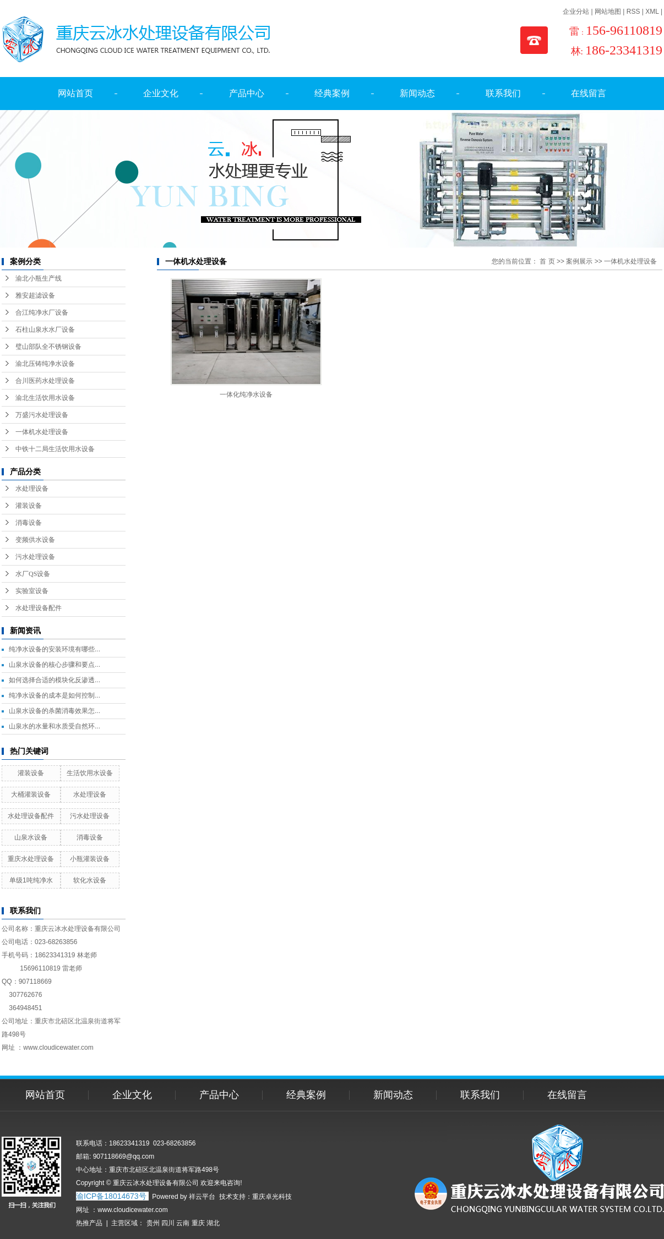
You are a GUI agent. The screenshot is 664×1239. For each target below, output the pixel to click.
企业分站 (576, 11)
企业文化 (160, 93)
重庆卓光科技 (272, 1196)
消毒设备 (28, 523)
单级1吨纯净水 (31, 880)
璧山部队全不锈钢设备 (48, 346)
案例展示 (579, 261)
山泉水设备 (30, 837)
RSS (633, 11)
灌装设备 (28, 505)
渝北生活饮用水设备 (45, 398)
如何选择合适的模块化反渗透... (54, 680)
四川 (168, 1223)
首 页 (547, 261)
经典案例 (332, 93)
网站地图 (608, 11)
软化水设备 (89, 880)
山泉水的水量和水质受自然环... (54, 726)
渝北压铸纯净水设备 (45, 364)
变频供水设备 (35, 540)
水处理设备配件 (38, 608)
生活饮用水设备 (90, 773)
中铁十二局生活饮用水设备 (55, 449)
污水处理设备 (35, 557)
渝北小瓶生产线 (38, 278)
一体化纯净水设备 (246, 394)
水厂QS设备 (32, 574)
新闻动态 (417, 93)
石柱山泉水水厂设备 (45, 329)
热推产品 (89, 1223)
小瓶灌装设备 (90, 859)
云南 (182, 1223)
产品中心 (246, 93)
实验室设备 (31, 591)
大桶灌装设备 (31, 794)
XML (651, 11)
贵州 (153, 1223)
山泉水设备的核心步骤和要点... (54, 664)
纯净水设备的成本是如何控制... (54, 695)
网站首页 (75, 93)
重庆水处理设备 (31, 859)
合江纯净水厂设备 (41, 312)
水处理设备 (31, 488)
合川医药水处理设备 (45, 381)
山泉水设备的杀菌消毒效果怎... (54, 711)
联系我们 (503, 93)
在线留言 (588, 93)
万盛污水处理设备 (41, 415)
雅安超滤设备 (35, 295)
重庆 (198, 1223)
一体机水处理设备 (41, 432)
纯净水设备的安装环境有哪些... (54, 649)
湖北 (213, 1223)
